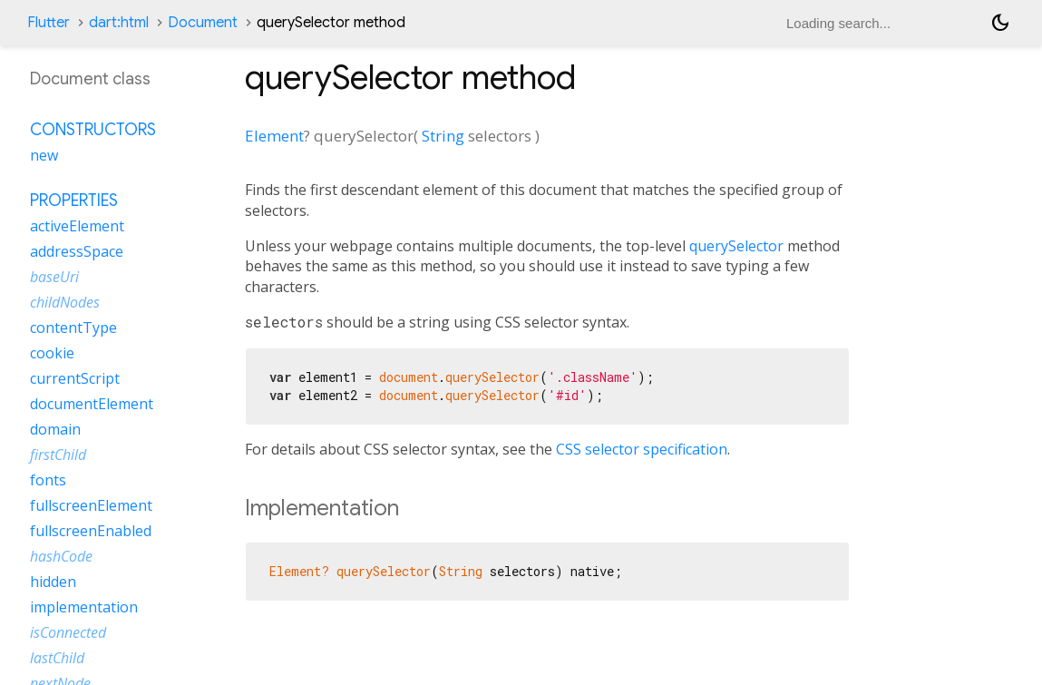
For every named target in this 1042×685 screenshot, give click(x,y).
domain (55, 429)
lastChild (57, 658)
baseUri (54, 277)
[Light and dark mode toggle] (1000, 22)
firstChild (58, 455)
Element (274, 135)
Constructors (93, 130)
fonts (48, 480)
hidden (53, 582)
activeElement (77, 226)
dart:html (119, 23)
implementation (84, 607)
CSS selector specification (641, 449)
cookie (52, 353)
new (44, 155)
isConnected (68, 632)
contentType (73, 328)
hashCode (61, 556)
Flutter (48, 23)
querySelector (736, 246)
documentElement (91, 404)
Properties (74, 200)
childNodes (65, 302)
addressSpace (76, 251)
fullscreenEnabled (90, 531)
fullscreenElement (91, 505)
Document (203, 23)
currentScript (75, 378)
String (443, 135)
